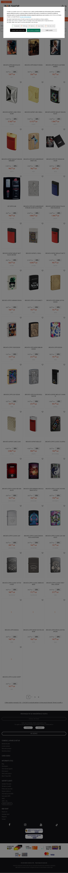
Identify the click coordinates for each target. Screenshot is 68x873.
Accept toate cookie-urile (18, 76)
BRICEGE (48, 19)
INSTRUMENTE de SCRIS (24, 19)
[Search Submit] (65, 10)
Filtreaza (17, 30)
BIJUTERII (11, 19)
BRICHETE (38, 20)
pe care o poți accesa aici (25, 63)
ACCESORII (57, 19)
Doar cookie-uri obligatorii (33, 76)
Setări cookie (49, 76)
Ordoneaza (50, 30)
